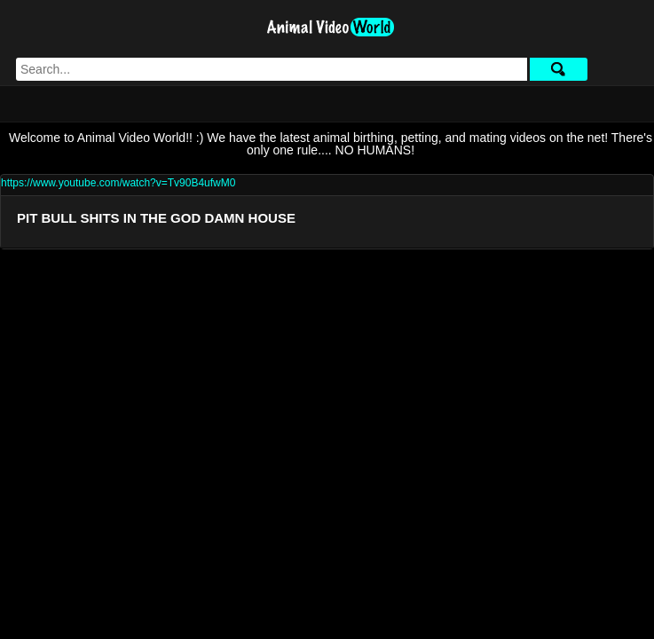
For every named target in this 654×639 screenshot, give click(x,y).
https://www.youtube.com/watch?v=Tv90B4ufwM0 (118, 183)
